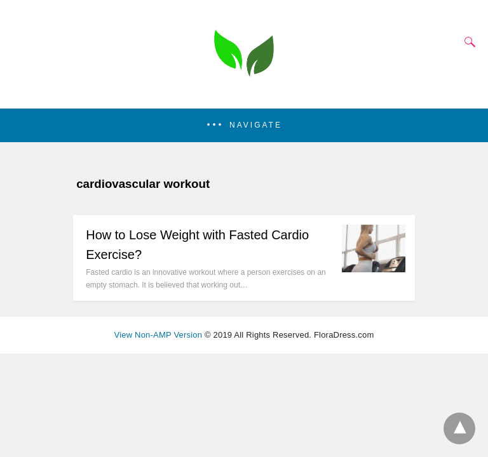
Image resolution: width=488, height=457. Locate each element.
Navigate (255, 125)
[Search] (467, 42)
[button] (244, 125)
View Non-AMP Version (158, 335)
